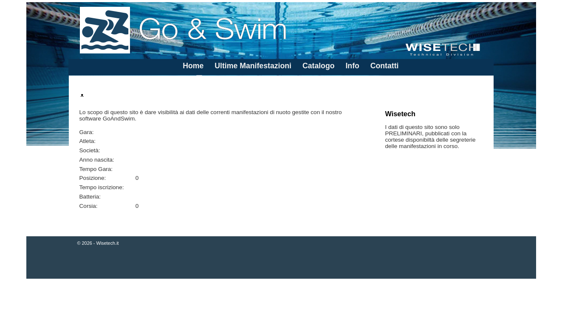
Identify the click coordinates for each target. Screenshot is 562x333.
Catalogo (318, 66)
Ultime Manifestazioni (253, 66)
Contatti (384, 66)
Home (193, 66)
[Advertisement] (281, 306)
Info (352, 66)
